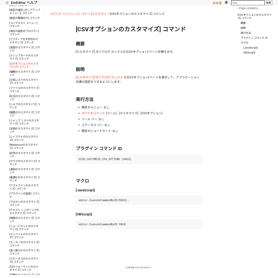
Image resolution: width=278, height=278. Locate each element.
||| (7, 2)
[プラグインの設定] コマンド (24, 195)
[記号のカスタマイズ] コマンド (24, 155)
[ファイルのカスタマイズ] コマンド (24, 89)
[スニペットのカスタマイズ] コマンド (23, 236)
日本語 (217, 3)
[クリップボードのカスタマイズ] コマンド (23, 57)
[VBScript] (249, 52)
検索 (268, 2)
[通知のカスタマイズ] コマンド (24, 171)
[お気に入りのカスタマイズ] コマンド (23, 81)
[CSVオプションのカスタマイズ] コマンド (23, 65)
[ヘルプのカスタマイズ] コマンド (24, 106)
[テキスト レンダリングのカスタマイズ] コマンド (24, 211)
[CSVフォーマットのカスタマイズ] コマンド (23, 268)
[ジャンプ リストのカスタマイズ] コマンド (24, 122)
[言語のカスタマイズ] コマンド (24, 130)
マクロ (244, 42)
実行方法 (245, 33)
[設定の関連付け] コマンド (24, 18)
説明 (243, 28)
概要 (243, 23)
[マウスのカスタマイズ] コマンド (24, 163)
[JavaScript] (250, 47)
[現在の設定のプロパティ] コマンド (24, 33)
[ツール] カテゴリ (94, 14)
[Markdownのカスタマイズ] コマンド (23, 146)
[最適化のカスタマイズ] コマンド (24, 179)
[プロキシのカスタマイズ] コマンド (24, 203)
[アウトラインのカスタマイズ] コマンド (23, 187)
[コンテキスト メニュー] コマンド (23, 25)
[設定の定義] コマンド (22, 5)
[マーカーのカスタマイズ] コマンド (24, 244)
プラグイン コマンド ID (254, 38)
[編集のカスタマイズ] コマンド (24, 73)
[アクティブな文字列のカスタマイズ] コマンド (23, 41)
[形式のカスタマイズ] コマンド (24, 98)
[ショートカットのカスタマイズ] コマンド (23, 228)
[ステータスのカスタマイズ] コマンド (23, 260)
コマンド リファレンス (65, 14)
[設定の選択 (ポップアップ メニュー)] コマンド (24, 11)
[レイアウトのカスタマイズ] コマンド (23, 138)
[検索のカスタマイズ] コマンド (24, 220)
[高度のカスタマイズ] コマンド (24, 49)
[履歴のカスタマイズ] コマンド (24, 114)
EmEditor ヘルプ (24, 3)
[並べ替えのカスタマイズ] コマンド (24, 252)
